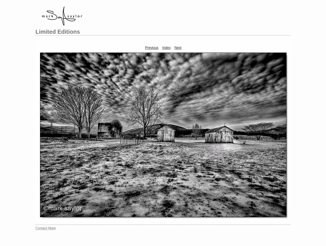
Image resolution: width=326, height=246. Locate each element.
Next (178, 48)
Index (166, 48)
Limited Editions (57, 32)
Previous (151, 48)
